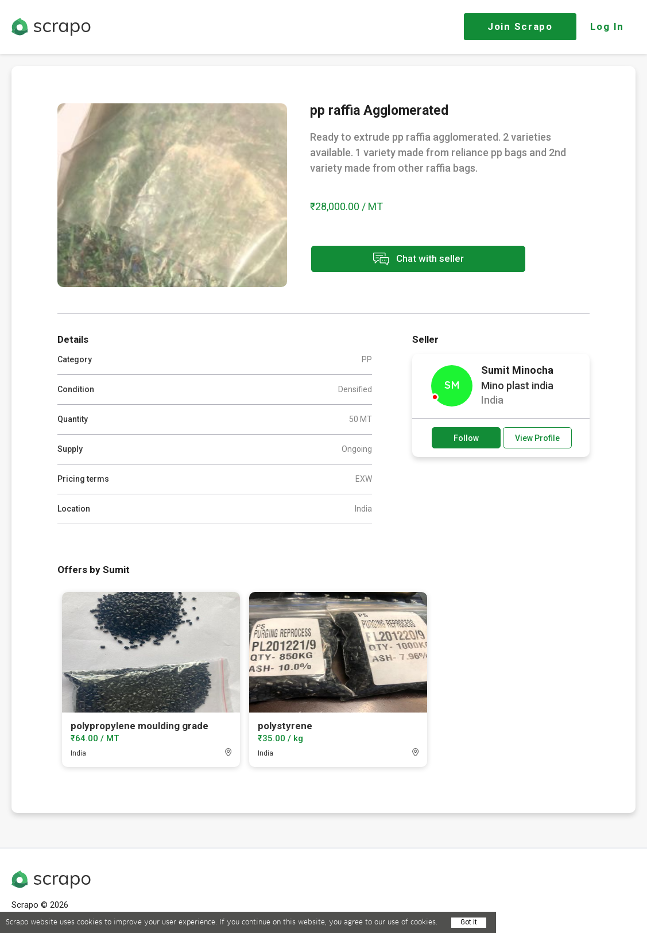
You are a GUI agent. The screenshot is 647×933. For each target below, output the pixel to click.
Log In (607, 26)
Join (520, 26)
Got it (468, 922)
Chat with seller (412, 259)
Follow (466, 438)
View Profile (537, 438)
